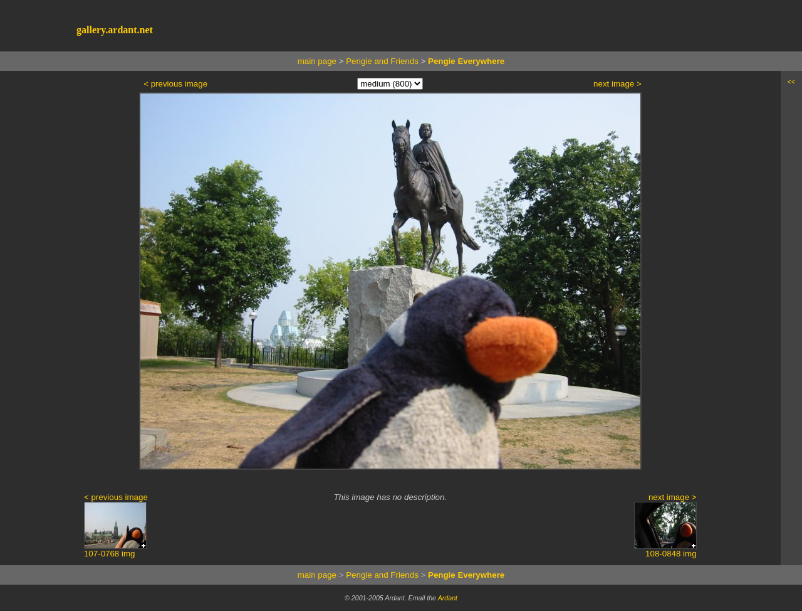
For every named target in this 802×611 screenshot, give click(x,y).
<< (791, 81)
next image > (617, 83)
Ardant (447, 598)
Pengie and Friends (382, 61)
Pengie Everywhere (466, 61)
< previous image (175, 83)
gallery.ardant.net (114, 29)
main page (317, 61)
